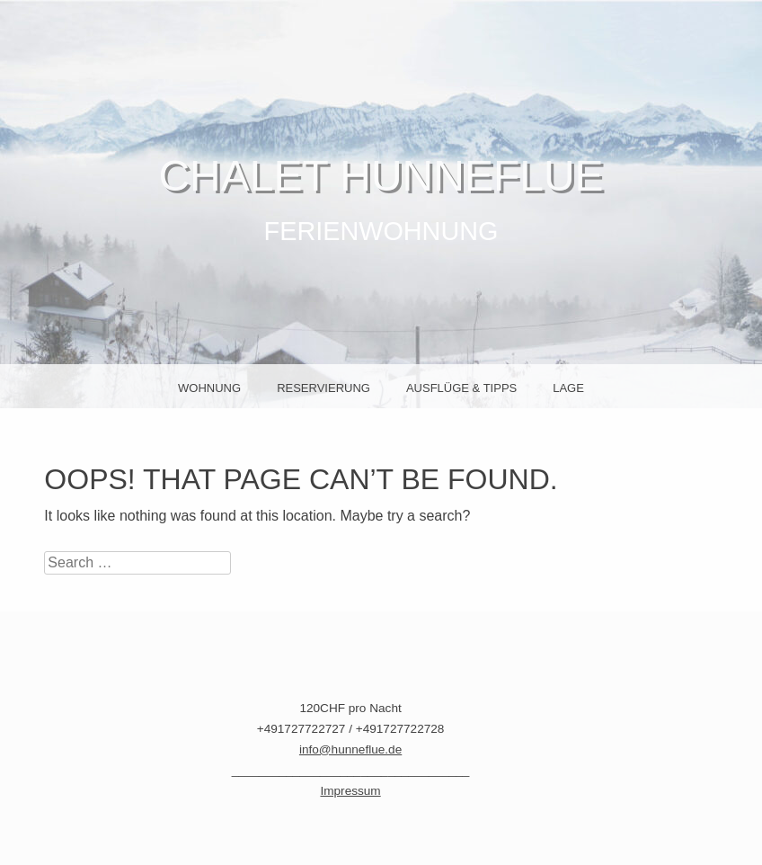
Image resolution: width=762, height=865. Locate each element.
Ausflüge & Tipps (461, 388)
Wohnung (209, 388)
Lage (568, 388)
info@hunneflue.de (350, 749)
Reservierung (323, 388)
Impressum (350, 791)
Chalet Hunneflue (380, 176)
